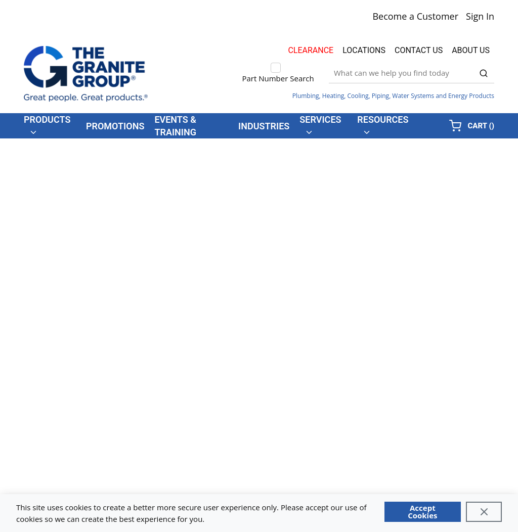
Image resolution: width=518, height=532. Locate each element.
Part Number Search (278, 78)
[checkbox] (276, 68)
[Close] (484, 512)
